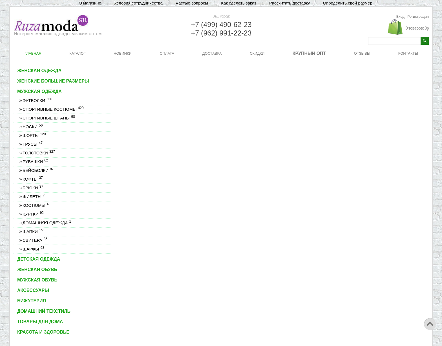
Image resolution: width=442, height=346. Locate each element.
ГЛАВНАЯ (33, 53)
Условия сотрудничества (138, 3)
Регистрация (418, 16)
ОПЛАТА (167, 53)
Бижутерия (31, 300)
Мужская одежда (39, 91)
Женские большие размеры (53, 81)
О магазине (90, 3)
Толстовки (39, 152)
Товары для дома (40, 321)
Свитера (35, 240)
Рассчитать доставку (289, 3)
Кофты (33, 179)
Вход (400, 16)
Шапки (34, 231)
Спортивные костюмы (53, 109)
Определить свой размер (347, 3)
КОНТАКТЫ (408, 53)
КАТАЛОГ (77, 53)
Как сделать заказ (238, 3)
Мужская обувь (37, 280)
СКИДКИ (257, 53)
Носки (32, 126)
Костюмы (35, 205)
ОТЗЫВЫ (362, 53)
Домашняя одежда (47, 222)
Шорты (34, 135)
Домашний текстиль (43, 311)
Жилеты (34, 196)
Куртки (33, 214)
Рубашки (35, 161)
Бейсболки (38, 170)
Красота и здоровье (43, 332)
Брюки (33, 187)
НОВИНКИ (123, 53)
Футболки (37, 100)
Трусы (32, 144)
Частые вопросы (192, 3)
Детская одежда (38, 259)
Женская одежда (39, 70)
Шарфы (33, 249)
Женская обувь (37, 269)
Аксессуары (33, 290)
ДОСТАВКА (212, 53)
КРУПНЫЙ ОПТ (309, 53)
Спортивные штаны (49, 118)
